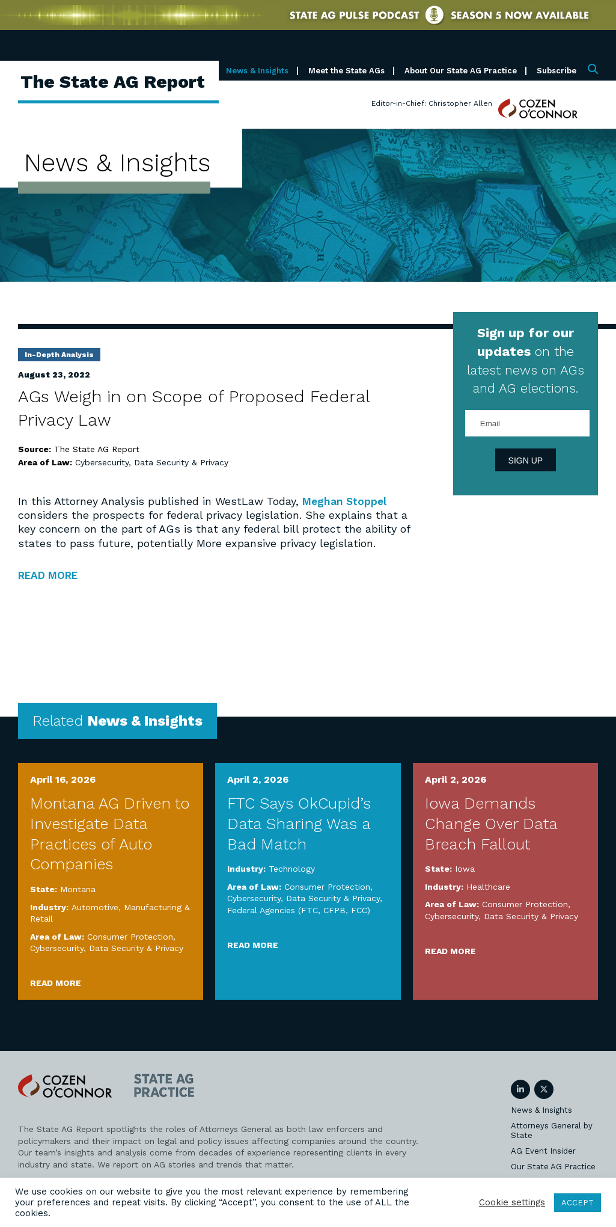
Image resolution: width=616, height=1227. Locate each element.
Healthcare (488, 887)
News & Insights (257, 70)
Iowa (465, 869)
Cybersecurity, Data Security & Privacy (151, 462)
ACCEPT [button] (577, 1202)
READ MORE (51, 575)
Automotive (95, 907)
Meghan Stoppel (345, 501)
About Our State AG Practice (460, 70)
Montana (78, 889)
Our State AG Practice (553, 1166)
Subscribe (556, 70)
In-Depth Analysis (59, 354)
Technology (292, 869)
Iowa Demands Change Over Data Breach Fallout (491, 823)
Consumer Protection (130, 936)
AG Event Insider (543, 1150)
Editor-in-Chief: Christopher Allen (431, 103)
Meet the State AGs (346, 70)
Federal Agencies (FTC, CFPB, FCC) (298, 910)
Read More (55, 983)
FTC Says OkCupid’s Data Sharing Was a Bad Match (299, 823)
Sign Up (525, 460)
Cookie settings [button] (512, 1202)
